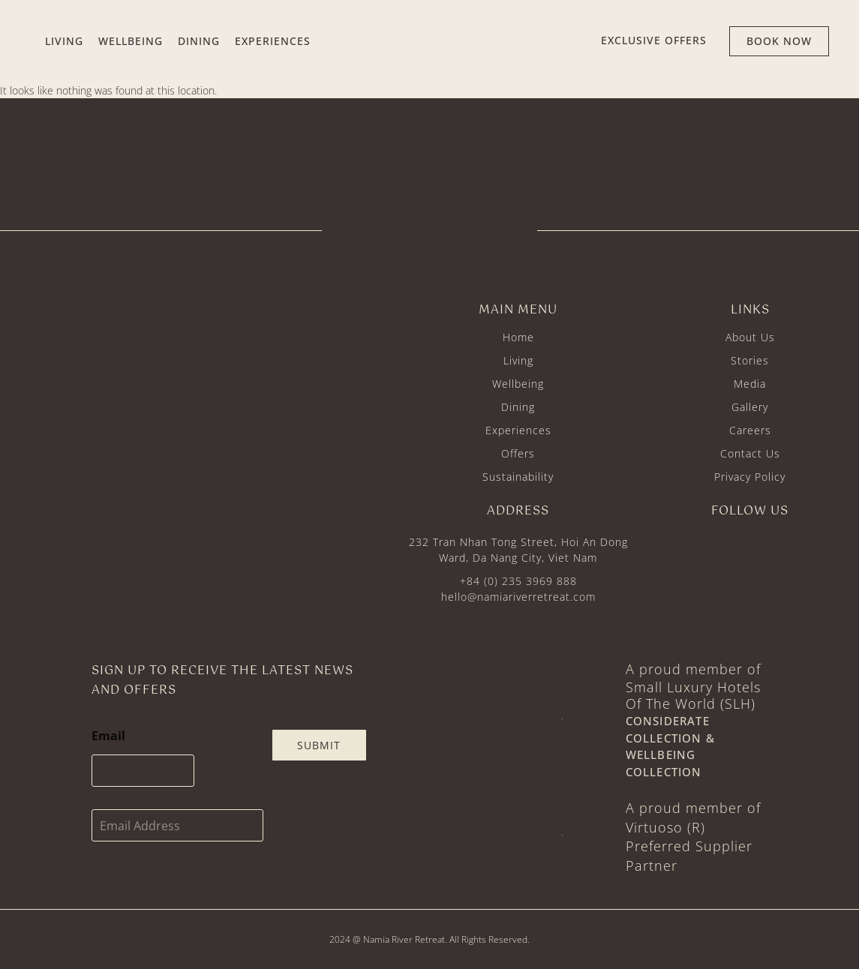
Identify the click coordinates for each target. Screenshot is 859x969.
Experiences (518, 430)
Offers (518, 453)
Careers (750, 430)
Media (750, 383)
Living (518, 360)
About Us (750, 337)
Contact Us (750, 453)
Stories (750, 360)
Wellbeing (518, 383)
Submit (319, 745)
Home (518, 337)
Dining (518, 407)
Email (108, 736)
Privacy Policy (749, 477)
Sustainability (518, 477)
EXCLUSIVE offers (654, 40)
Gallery (749, 407)
